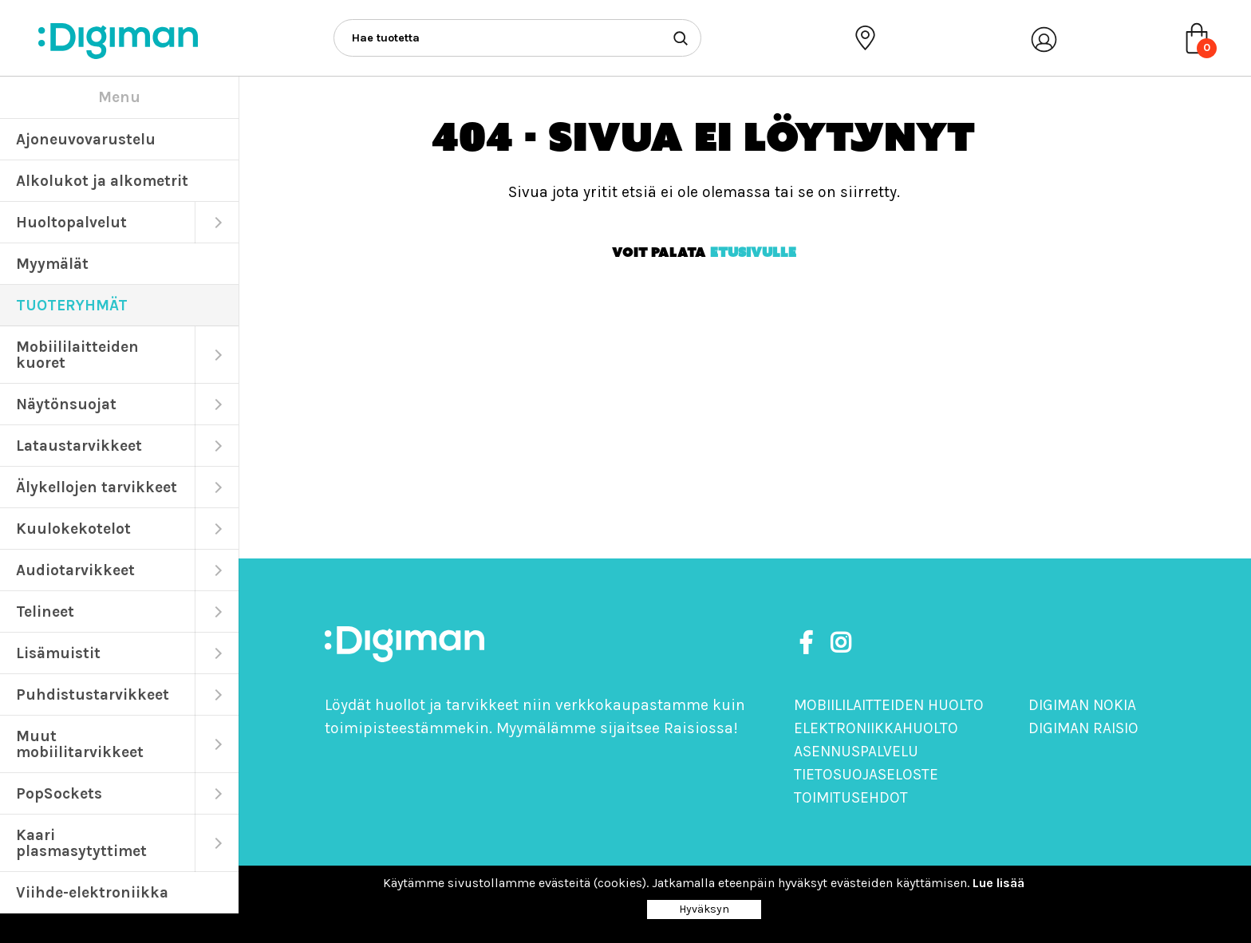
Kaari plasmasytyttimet (81, 843)
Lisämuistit (58, 653)
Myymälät (52, 263)
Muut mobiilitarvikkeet (80, 744)
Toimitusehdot (851, 797)
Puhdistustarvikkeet (92, 694)
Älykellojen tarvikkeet (96, 487)
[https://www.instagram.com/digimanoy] (840, 643)
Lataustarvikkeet (79, 445)
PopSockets (59, 793)
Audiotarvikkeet (75, 570)
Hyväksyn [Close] (704, 909)
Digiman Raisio (1083, 728)
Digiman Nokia (1082, 705)
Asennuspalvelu (856, 751)
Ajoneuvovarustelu (86, 139)
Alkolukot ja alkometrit (102, 181)
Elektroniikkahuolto (876, 728)
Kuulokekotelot (73, 528)
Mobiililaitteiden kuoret (77, 354)
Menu (119, 97)
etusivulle (753, 252)
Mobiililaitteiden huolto (889, 705)
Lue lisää (998, 882)
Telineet (45, 611)
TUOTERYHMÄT (72, 305)
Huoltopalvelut (71, 222)
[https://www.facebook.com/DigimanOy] (809, 643)
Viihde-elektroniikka (92, 892)
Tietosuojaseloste (866, 774)
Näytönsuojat (66, 404)
